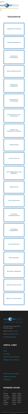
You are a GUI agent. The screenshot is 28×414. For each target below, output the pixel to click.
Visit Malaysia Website (9, 337)
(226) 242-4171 (14, 334)
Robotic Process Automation (11, 357)
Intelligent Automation (9, 376)
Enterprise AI (7, 379)
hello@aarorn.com (12, 331)
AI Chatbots (6, 354)
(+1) (9, 334)
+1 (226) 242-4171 (10, 1)
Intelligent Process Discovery (11, 360)
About (5, 351)
